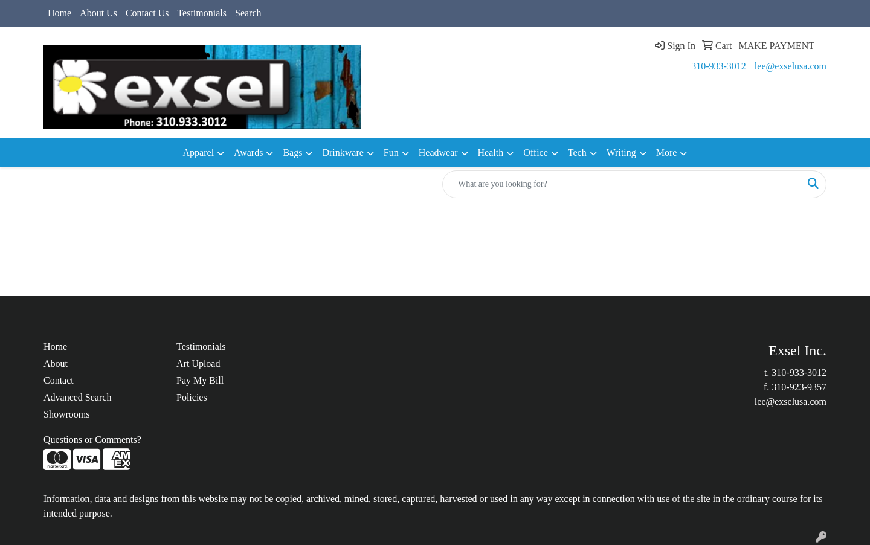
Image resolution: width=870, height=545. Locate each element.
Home (59, 13)
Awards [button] (248, 152)
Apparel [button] (198, 152)
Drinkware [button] (342, 152)
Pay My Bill (200, 380)
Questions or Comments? (92, 439)
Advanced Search (77, 397)
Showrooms (66, 414)
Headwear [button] (438, 152)
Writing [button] (621, 152)
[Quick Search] (621, 184)
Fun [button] (391, 152)
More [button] (666, 152)
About (56, 363)
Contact (59, 380)
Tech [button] (577, 152)
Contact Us (147, 13)
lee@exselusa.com (790, 66)
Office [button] (535, 152)
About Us (98, 13)
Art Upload (198, 363)
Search (248, 13)
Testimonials (202, 13)
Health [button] (491, 152)
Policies (191, 397)
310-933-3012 (718, 66)
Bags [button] (292, 152)
